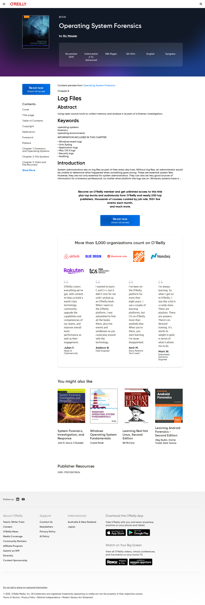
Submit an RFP (11, 550)
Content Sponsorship (15, 560)
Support (45, 516)
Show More (28, 170)
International (77, 516)
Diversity (8, 555)
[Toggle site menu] (4, 4)
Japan (71, 526)
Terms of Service (11, 597)
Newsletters (46, 526)
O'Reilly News (10, 531)
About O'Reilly (13, 516)
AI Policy (44, 536)
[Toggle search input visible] (201, 4)
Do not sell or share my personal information (25, 587)
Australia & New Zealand (82, 522)
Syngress (170, 53)
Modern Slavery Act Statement (77, 597)
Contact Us (46, 522)
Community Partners (14, 541)
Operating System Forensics (99, 85)
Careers (7, 526)
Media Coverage (12, 536)
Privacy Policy (47, 531)
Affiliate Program (13, 546)
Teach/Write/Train (13, 522)
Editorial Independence (48, 597)
